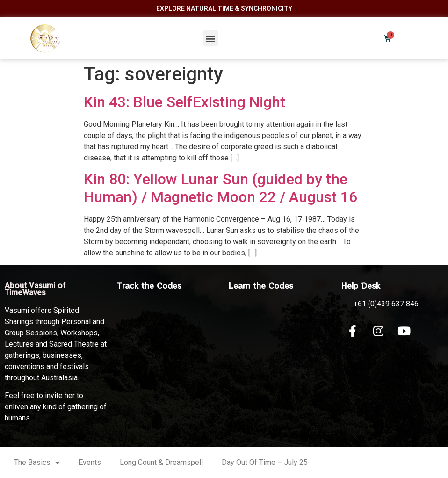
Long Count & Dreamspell (161, 462)
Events (90, 462)
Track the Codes (149, 285)
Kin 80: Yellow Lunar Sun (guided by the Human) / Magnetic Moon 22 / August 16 (220, 188)
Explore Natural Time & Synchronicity (224, 8)
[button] (210, 38)
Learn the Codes (261, 285)
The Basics (37, 462)
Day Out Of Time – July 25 (265, 462)
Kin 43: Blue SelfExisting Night (184, 102)
